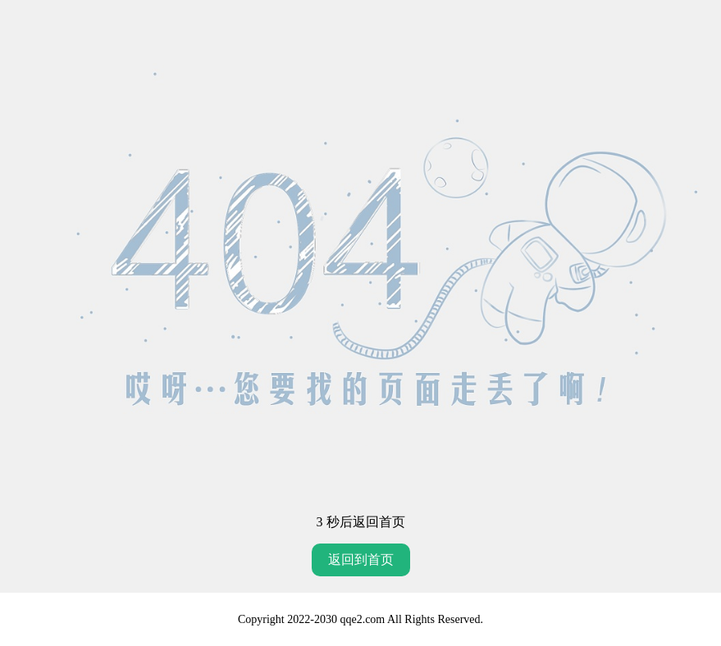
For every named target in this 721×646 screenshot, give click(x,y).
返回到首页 (361, 559)
